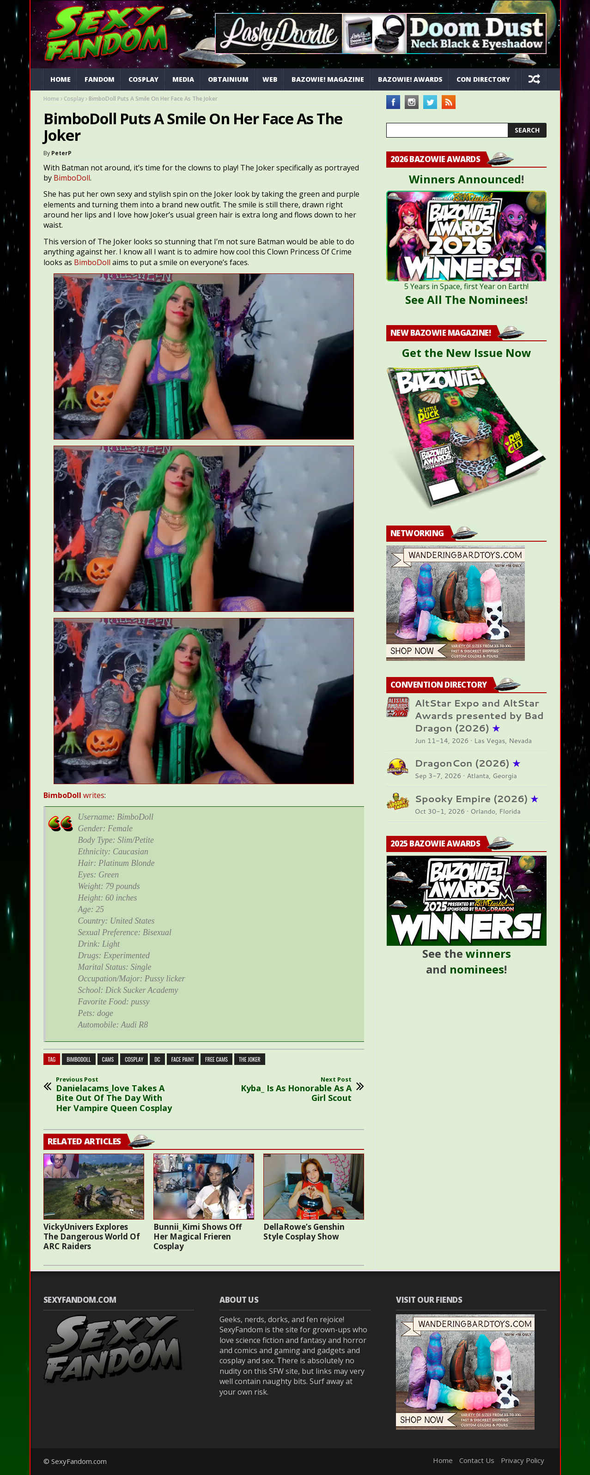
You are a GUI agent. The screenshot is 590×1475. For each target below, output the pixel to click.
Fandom (100, 79)
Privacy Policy (522, 1460)
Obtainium (228, 79)
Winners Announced (465, 179)
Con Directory (483, 79)
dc (157, 1059)
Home (60, 79)
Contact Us (476, 1460)
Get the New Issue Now (466, 352)
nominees (477, 969)
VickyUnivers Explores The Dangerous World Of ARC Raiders (91, 1236)
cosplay (134, 1059)
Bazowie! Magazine (328, 79)
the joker (249, 1059)
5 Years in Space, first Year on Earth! (466, 286)
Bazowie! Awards (410, 79)
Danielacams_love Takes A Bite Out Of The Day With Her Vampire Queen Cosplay (117, 1094)
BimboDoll (72, 178)
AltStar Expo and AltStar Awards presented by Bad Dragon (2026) (479, 715)
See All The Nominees (465, 299)
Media (183, 79)
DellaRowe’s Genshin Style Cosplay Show (304, 1231)
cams (108, 1059)
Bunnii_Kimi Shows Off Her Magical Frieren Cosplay (197, 1236)
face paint (182, 1059)
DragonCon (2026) (467, 763)
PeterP (61, 153)
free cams (216, 1059)
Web (270, 79)
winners (488, 953)
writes (73, 795)
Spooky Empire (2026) (477, 798)
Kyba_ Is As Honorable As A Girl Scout (290, 1089)
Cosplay (143, 79)
